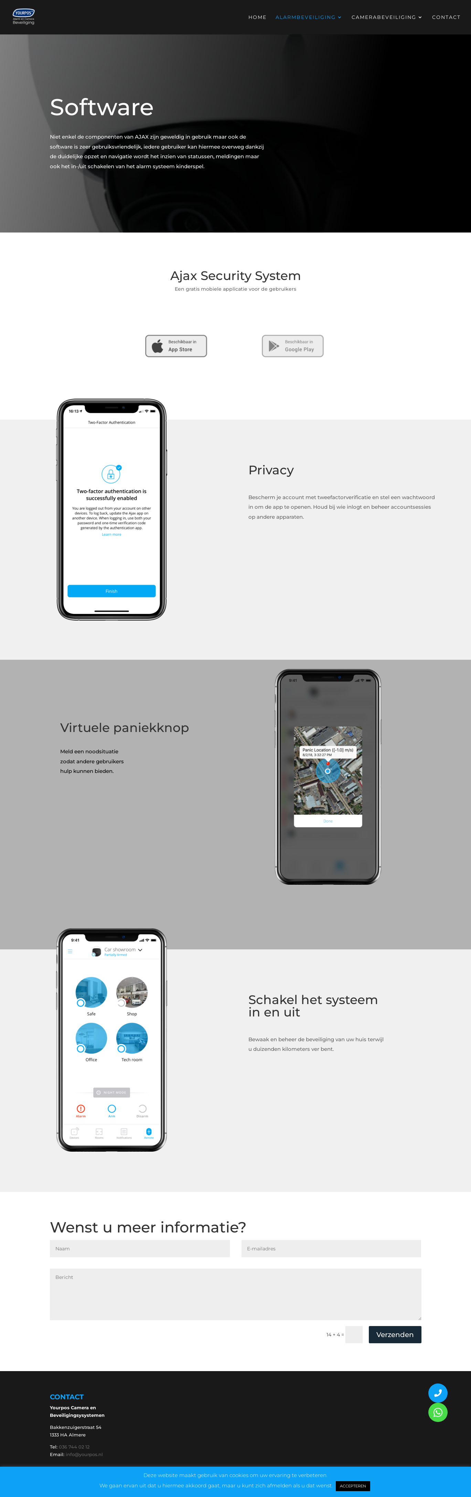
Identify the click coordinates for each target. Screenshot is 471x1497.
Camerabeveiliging (384, 17)
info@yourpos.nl (84, 1454)
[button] (438, 1412)
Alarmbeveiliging (306, 17)
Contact (446, 17)
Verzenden (395, 1335)
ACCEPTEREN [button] (353, 1486)
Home (257, 17)
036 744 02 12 (74, 1447)
